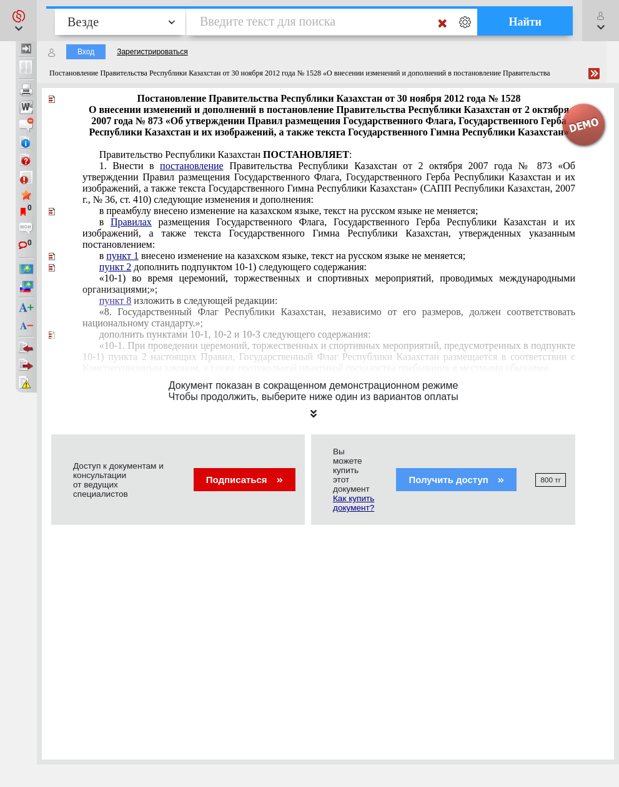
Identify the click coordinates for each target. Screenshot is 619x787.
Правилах (131, 222)
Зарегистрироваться (152, 51)
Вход (85, 51)
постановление (192, 165)
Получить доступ (456, 479)
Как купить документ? (353, 503)
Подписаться (244, 479)
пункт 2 (115, 267)
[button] (18, 20)
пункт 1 (122, 255)
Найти (525, 22)
